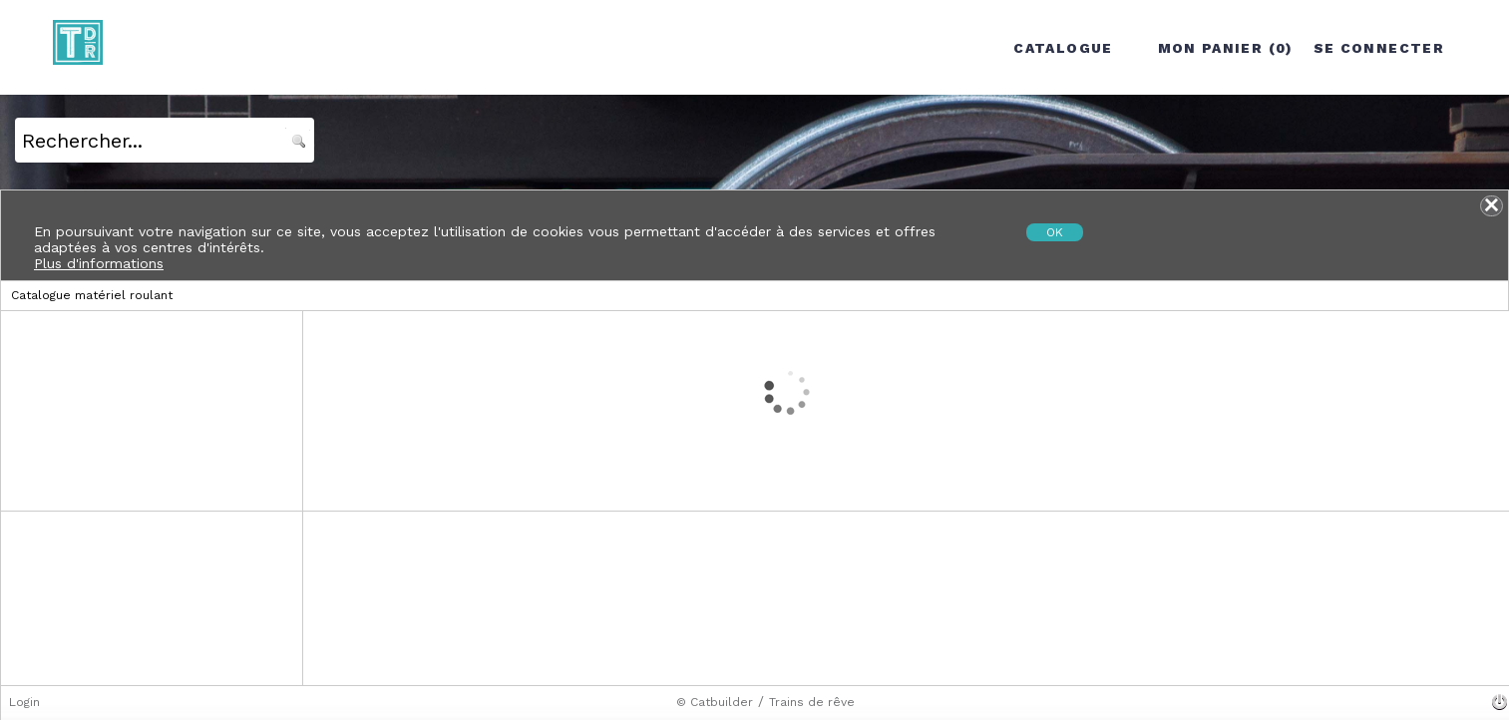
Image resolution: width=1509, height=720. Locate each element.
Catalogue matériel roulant (92, 295)
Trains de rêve (812, 702)
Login (24, 702)
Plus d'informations (99, 263)
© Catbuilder (714, 702)
